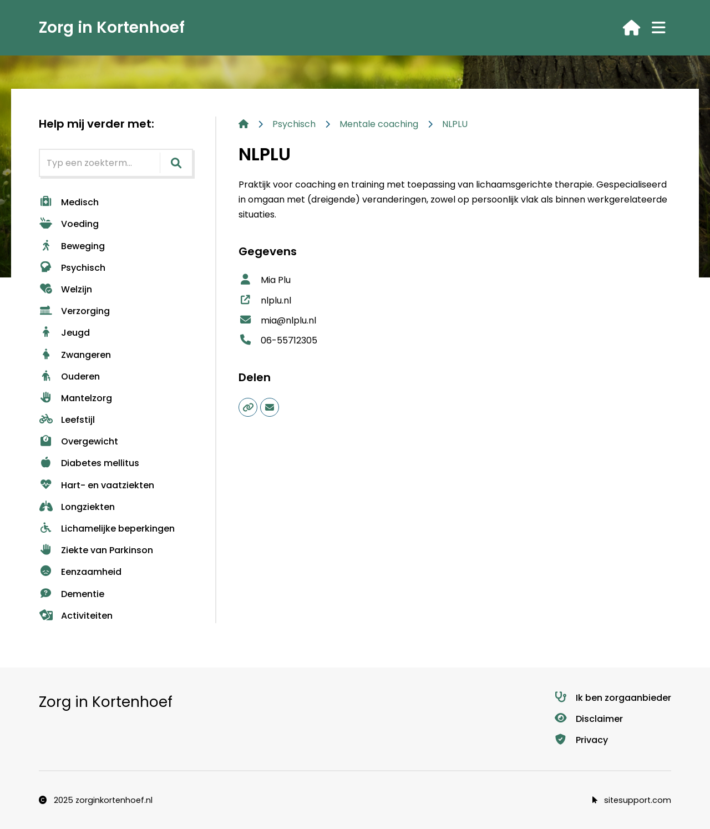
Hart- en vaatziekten (96, 485)
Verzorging (74, 311)
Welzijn (65, 289)
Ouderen (69, 376)
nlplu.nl (265, 300)
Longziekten (77, 506)
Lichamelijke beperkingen (107, 528)
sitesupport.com (631, 800)
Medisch (69, 202)
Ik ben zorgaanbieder (612, 697)
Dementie (71, 594)
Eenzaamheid (80, 571)
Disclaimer (588, 718)
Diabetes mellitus (89, 463)
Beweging (72, 246)
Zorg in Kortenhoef (112, 27)
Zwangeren (75, 354)
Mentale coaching (378, 124)
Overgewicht (78, 441)
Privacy (581, 739)
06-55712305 (278, 340)
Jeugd (64, 332)
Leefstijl (67, 419)
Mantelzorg (75, 398)
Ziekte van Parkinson (96, 550)
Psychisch (72, 267)
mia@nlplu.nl (277, 320)
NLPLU (455, 124)
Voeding (69, 223)
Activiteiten (76, 615)
